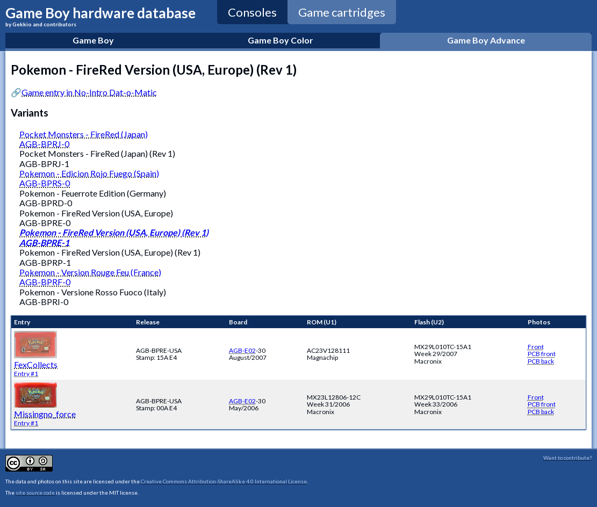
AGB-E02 (242, 350)
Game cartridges (341, 12)
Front (536, 347)
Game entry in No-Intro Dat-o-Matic (89, 92)
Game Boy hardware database (100, 15)
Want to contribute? (567, 457)
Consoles (252, 12)
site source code (35, 492)
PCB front (542, 354)
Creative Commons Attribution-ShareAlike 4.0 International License (224, 481)
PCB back (541, 361)
